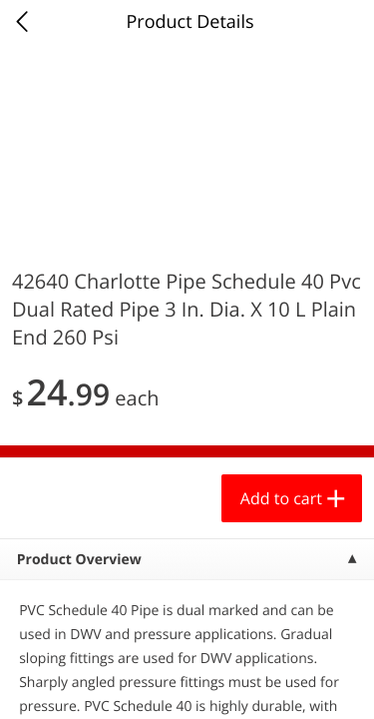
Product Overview (79, 559)
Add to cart (281, 498)
